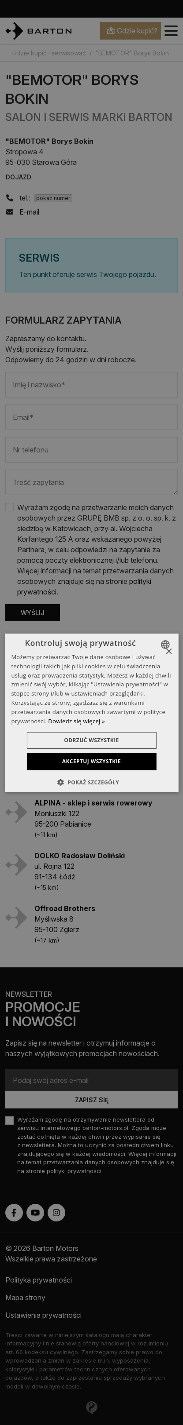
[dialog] (91, 712)
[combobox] (166, 644)
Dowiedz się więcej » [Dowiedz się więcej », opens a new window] (76, 721)
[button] (91, 782)
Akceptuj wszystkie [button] (91, 761)
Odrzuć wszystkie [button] (91, 740)
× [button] (168, 651)
